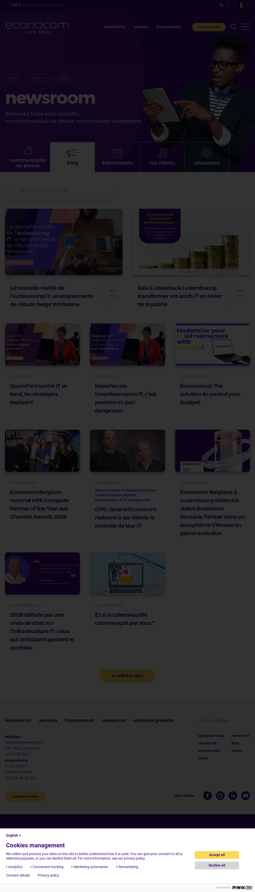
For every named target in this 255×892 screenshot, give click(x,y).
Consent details (18, 875)
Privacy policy (48, 875)
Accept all (217, 855)
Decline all (217, 865)
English (14, 835)
